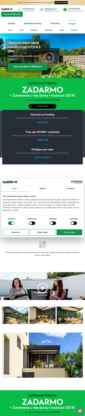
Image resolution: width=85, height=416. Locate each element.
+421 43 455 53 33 (28, 9)
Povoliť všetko (69, 232)
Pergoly (72, 23)
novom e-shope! (61, 2)
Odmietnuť (15, 232)
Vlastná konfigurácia (12, 14)
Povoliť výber (42, 232)
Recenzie (34, 30)
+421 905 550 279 (74, 9)
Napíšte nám (42, 122)
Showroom (49, 30)
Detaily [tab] (42, 188)
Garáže (11, 23)
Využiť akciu (42, 106)
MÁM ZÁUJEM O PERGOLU (27, 66)
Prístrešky (55, 23)
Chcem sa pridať (41, 157)
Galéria (40, 140)
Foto (21, 30)
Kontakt (74, 30)
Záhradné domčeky (33, 23)
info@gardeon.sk (50, 9)
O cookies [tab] (70, 188)
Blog (62, 30)
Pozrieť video (49, 57)
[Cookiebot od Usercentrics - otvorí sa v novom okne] (72, 182)
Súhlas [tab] (14, 188)
